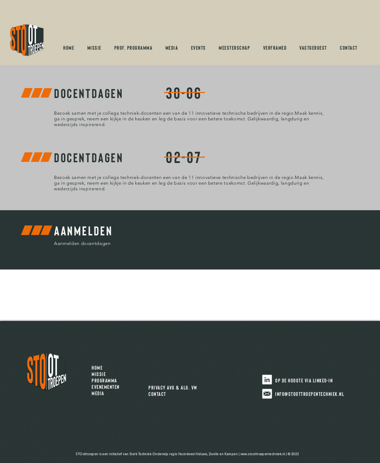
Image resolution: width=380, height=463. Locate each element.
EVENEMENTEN (108, 386)
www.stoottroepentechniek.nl (262, 454)
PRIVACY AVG (161, 387)
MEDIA (98, 393)
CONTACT (157, 394)
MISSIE (101, 374)
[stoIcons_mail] (267, 393)
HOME (100, 367)
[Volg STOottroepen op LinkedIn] (267, 379)
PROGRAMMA (106, 380)
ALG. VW (189, 387)
